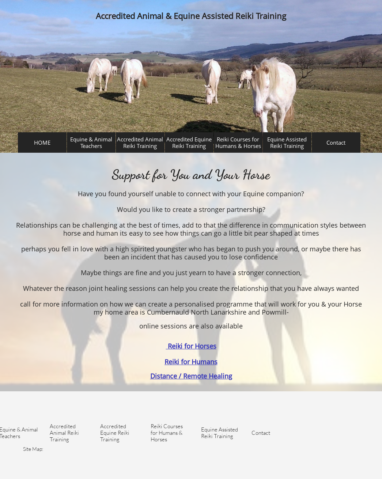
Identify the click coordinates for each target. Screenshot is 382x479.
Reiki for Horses (191, 346)
